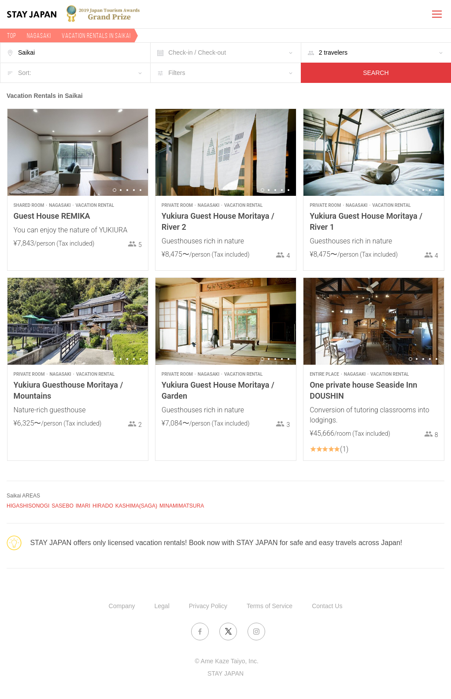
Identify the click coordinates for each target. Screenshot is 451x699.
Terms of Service (269, 605)
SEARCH (375, 72)
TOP (11, 35)
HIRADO (102, 506)
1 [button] (114, 190)
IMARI (83, 506)
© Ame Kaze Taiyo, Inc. (227, 661)
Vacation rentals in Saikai (96, 35)
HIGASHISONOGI (28, 506)
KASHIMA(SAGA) (136, 506)
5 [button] (140, 190)
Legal (162, 605)
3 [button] (127, 190)
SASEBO (62, 506)
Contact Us (327, 605)
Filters (176, 72)
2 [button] (121, 190)
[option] (77, 152)
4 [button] (134, 190)
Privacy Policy (208, 605)
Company (122, 605)
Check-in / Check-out (197, 52)
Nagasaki (39, 35)
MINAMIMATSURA (181, 506)
